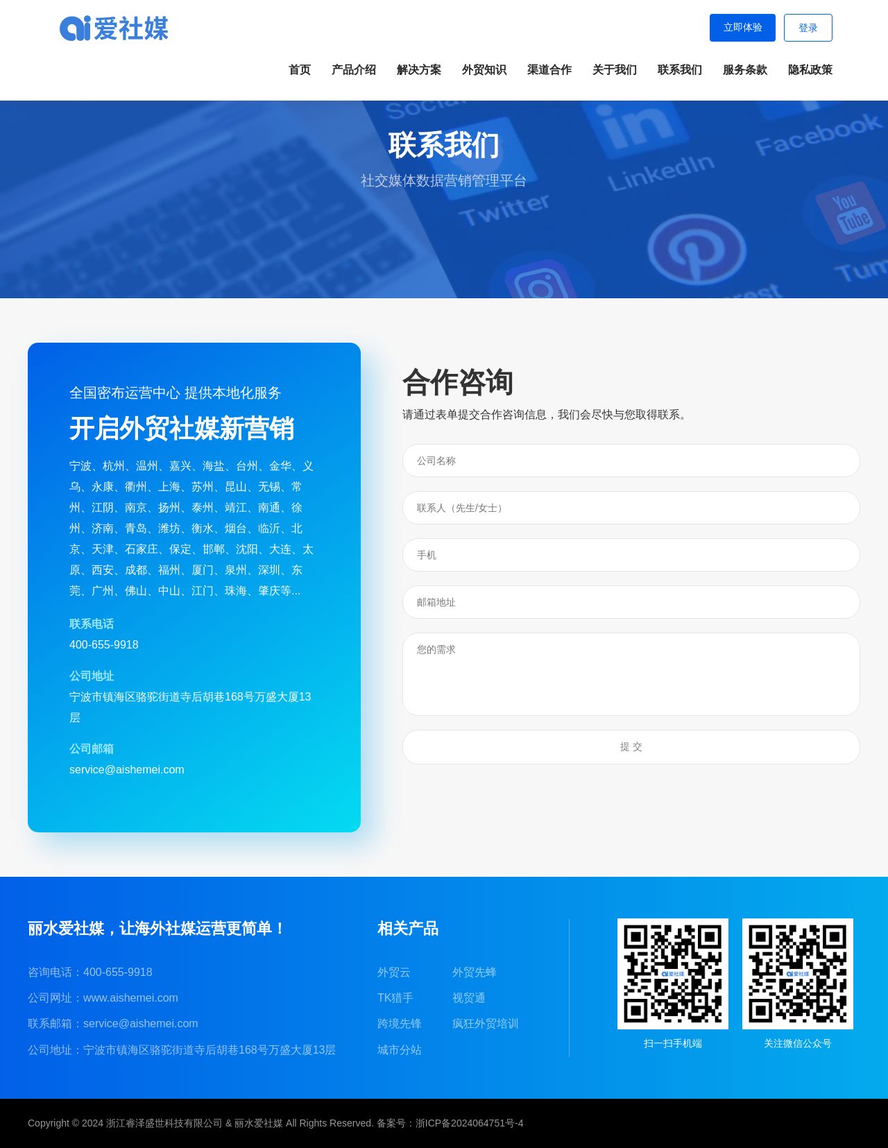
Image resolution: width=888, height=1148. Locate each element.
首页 (300, 70)
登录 (808, 28)
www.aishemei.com (130, 998)
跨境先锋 (399, 1023)
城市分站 (399, 1050)
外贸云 (394, 972)
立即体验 (742, 27)
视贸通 (469, 998)
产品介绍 (354, 70)
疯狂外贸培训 (485, 1023)
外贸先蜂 (474, 972)
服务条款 (745, 70)
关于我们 (614, 70)
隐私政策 (810, 70)
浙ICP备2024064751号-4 (470, 1123)
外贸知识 (484, 70)
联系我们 (680, 70)
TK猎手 (395, 998)
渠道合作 (549, 70)
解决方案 (419, 70)
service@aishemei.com (140, 1023)
